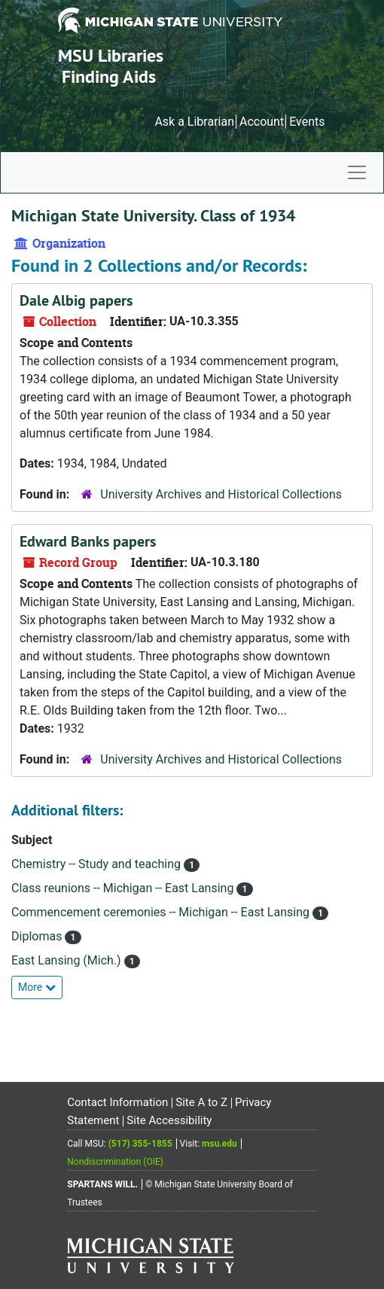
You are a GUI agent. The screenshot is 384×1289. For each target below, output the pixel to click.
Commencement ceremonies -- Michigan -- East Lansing (161, 912)
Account (261, 121)
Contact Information (117, 1102)
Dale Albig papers (76, 300)
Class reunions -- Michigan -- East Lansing (123, 888)
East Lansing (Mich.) (67, 960)
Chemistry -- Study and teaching (97, 864)
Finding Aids (109, 76)
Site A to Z (201, 1102)
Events (307, 121)
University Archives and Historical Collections (221, 494)
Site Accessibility (169, 1120)
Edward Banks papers (88, 541)
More (37, 987)
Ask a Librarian (194, 121)
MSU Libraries (110, 55)
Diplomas (38, 936)
